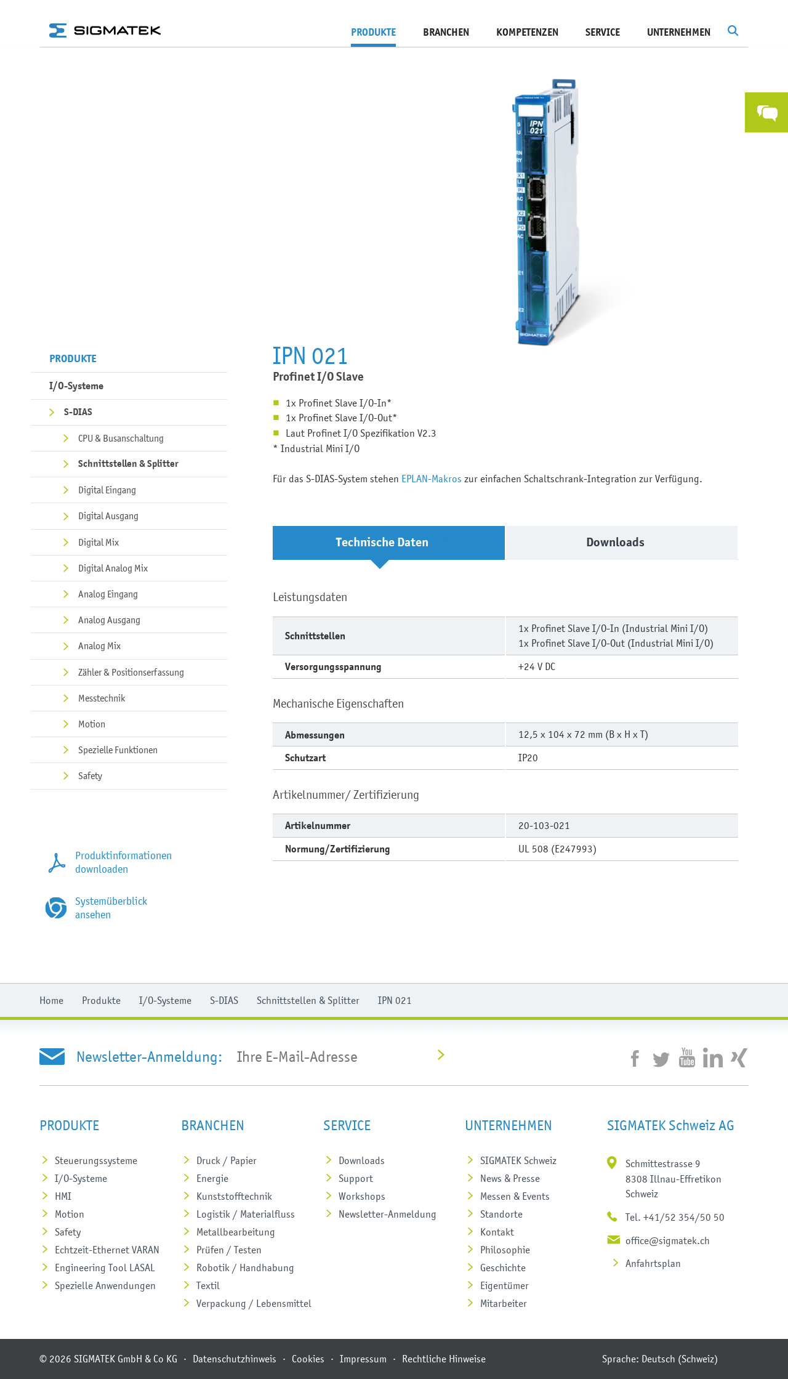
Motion (91, 723)
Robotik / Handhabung (245, 1267)
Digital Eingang (107, 489)
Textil (208, 1285)
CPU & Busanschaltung (121, 437)
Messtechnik (101, 697)
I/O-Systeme (76, 385)
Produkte (373, 32)
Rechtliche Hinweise (444, 1359)
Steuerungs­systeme (96, 1160)
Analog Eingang (108, 593)
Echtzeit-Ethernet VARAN (107, 1250)
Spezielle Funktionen (118, 749)
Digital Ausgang (108, 515)
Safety (90, 775)
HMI (63, 1196)
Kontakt (497, 1232)
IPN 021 (395, 1000)
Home (51, 1000)
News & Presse (510, 1178)
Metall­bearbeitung (235, 1232)
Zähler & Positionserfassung (131, 671)
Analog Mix (99, 645)
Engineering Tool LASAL (105, 1267)
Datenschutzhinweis (234, 1359)
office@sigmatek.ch (667, 1240)
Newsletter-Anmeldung (387, 1214)
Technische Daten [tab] (393, 542)
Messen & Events (515, 1196)
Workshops (362, 1196)
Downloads (362, 1160)
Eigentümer (504, 1285)
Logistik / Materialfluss (245, 1214)
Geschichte (503, 1267)
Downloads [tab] (626, 542)
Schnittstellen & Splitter (128, 464)
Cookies (308, 1359)
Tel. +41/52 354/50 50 (675, 1217)
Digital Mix (98, 542)
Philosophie (505, 1250)
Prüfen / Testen (229, 1250)
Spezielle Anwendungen (105, 1285)
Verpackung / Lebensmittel (254, 1303)
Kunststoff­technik (234, 1196)
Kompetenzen (527, 32)
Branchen (446, 32)
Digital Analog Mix (113, 567)
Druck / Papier (226, 1160)
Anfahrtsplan (653, 1263)
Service (602, 32)
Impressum (363, 1359)
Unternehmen (678, 32)
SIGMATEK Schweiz (518, 1160)
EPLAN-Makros (431, 478)
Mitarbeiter (503, 1303)
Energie (212, 1178)
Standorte (501, 1214)
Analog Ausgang (109, 619)
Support (356, 1178)
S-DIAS (78, 412)
